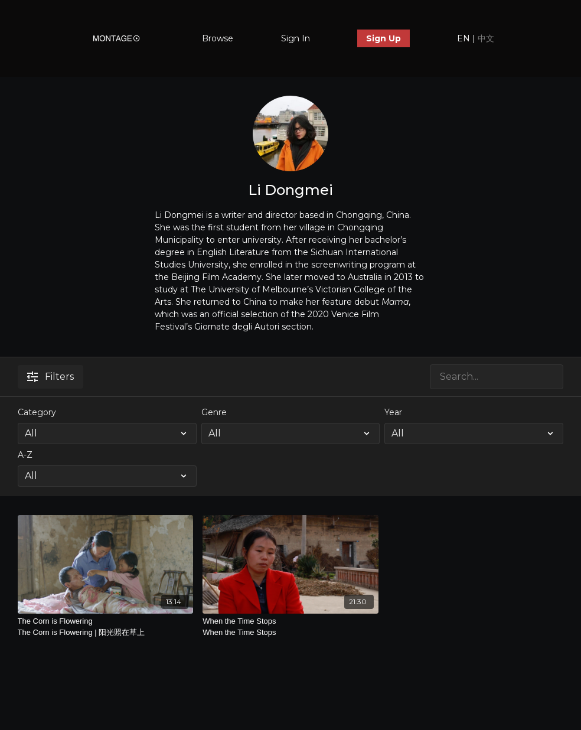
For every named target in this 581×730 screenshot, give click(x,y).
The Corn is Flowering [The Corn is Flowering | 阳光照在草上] (106, 627)
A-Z (25, 454)
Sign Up (383, 38)
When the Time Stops (290, 627)
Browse (217, 38)
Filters (50, 376)
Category (37, 412)
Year (393, 412)
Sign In (295, 38)
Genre (214, 412)
